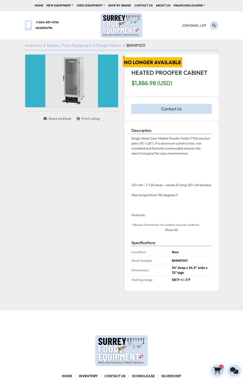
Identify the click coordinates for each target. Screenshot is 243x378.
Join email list (194, 25)
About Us (163, 5)
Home (39, 5)
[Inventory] (33, 45)
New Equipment (58, 5)
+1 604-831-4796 (47, 22)
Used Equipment (89, 5)
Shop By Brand (119, 5)
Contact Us (143, 5)
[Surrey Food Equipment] (121, 350)
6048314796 (44, 28)
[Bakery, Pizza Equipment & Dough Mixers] (84, 45)
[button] (60, 5)
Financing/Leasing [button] (188, 5)
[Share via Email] (57, 118)
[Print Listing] (88, 118)
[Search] (214, 25)
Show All (171, 230)
